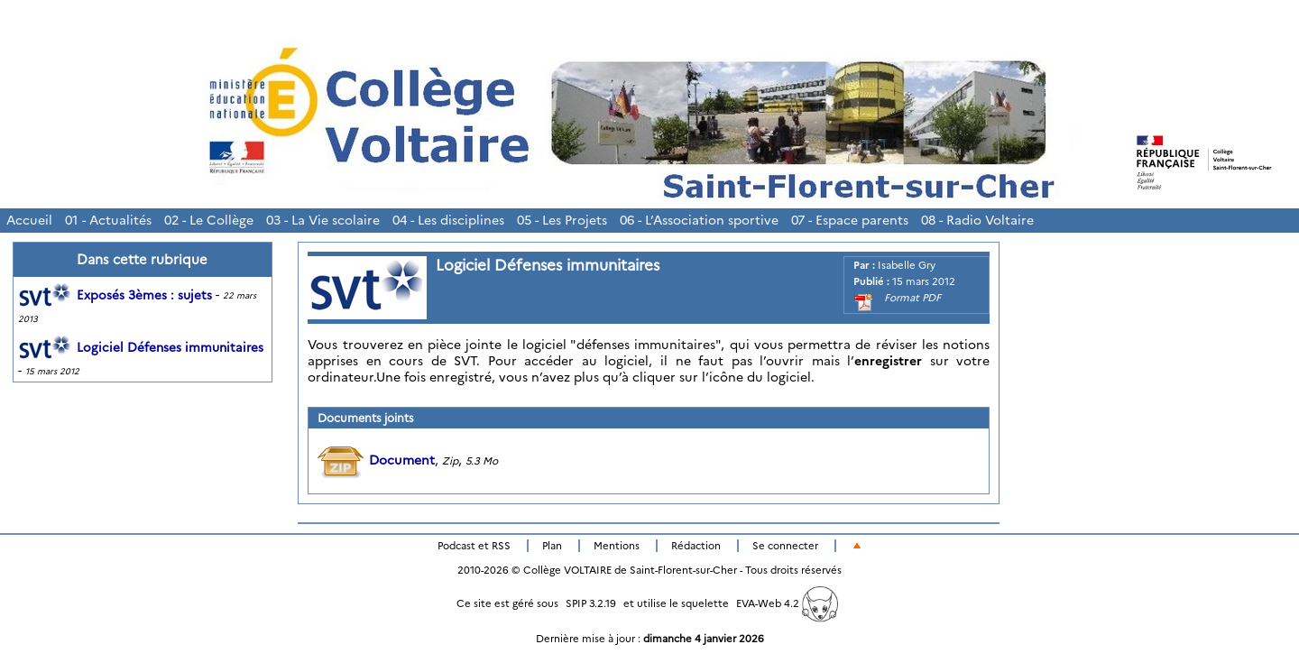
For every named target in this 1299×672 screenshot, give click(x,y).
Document (376, 460)
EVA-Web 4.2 (787, 603)
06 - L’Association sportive (699, 220)
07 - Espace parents (849, 220)
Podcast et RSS (474, 545)
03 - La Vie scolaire (323, 220)
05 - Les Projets (562, 220)
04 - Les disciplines (448, 220)
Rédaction (696, 545)
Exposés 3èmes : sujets (115, 295)
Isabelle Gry (906, 265)
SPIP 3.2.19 (591, 603)
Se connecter (785, 545)
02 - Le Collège (208, 220)
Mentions (617, 545)
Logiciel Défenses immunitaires (140, 347)
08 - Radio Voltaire (977, 220)
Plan (552, 545)
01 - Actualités (108, 220)
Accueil (29, 220)
